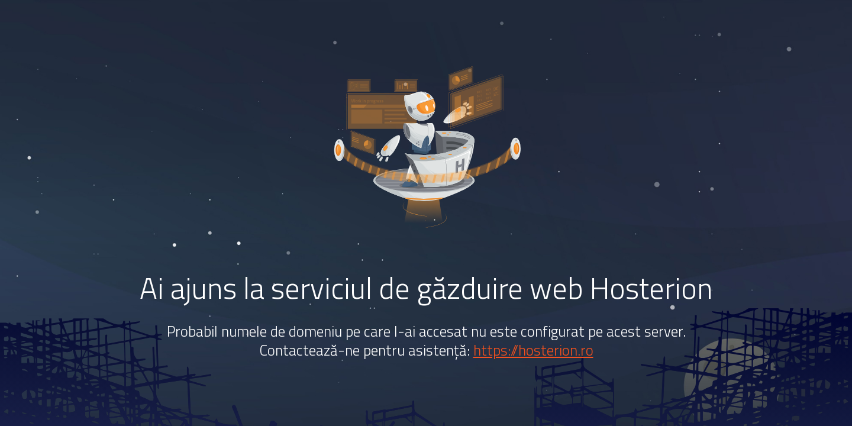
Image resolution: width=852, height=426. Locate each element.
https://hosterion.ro (533, 350)
